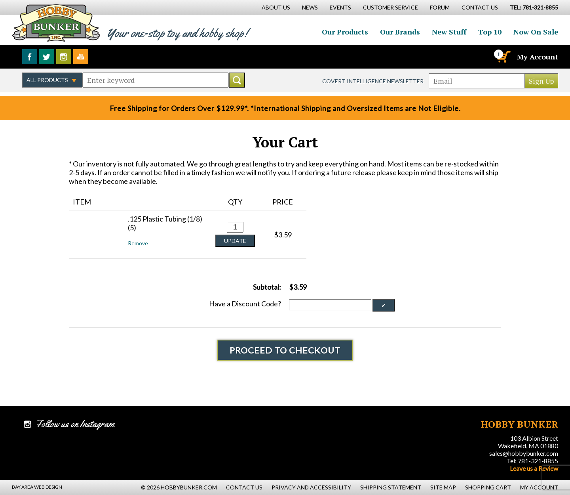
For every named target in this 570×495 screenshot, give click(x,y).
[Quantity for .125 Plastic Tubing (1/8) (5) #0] (235, 227)
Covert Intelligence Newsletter (373, 81)
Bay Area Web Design (37, 487)
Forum (440, 7)
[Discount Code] (330, 304)
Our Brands (400, 31)
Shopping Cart (488, 487)
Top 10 (490, 31)
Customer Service (390, 7)
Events (340, 7)
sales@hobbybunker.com (523, 453)
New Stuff (449, 31)
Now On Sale (535, 31)
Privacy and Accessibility (311, 487)
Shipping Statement (390, 487)
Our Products (345, 31)
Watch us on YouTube (80, 56)
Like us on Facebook (29, 56)
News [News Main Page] (310, 7)
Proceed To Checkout (285, 350)
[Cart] (503, 57)
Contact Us (480, 7)
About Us (276, 7)
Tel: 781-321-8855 (532, 460)
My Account (537, 56)
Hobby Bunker (56, 22)
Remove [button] (138, 243)
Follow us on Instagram (63, 56)
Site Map (443, 487)
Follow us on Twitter (46, 56)
